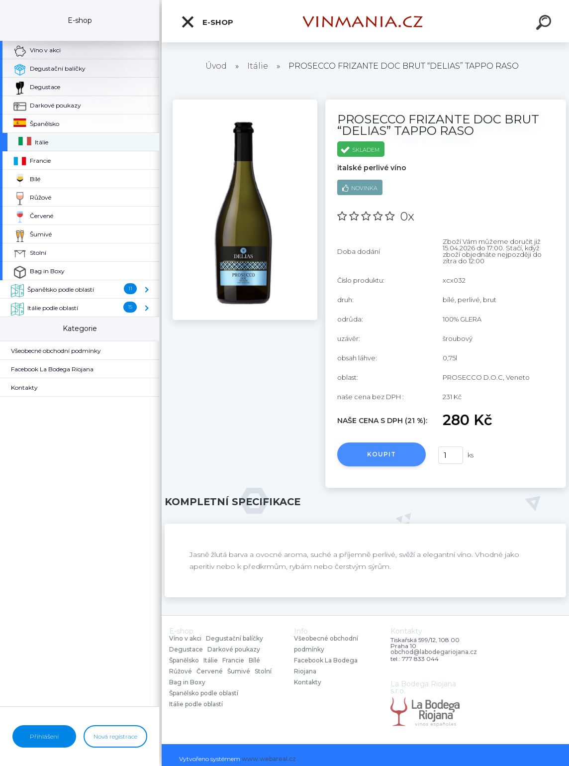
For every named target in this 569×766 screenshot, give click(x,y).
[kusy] (450, 455)
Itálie (257, 66)
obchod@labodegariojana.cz (433, 652)
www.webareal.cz (269, 759)
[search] (545, 23)
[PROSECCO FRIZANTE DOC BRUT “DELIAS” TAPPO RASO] (245, 103)
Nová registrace (115, 736)
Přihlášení (44, 736)
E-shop (207, 22)
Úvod (216, 66)
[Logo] (365, 21)
